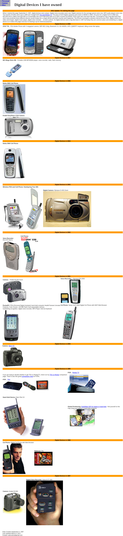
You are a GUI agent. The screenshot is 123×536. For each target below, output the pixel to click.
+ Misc (3, 5)
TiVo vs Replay (54, 375)
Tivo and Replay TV (45, 15)
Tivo (8, 379)
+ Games (4, 3)
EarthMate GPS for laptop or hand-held (93, 406)
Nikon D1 (11, 346)
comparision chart (27, 376)
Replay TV (75, 372)
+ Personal (5, 1)
